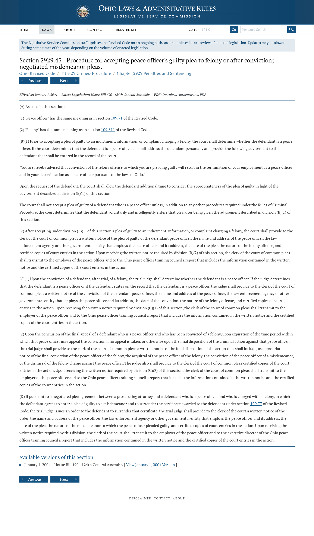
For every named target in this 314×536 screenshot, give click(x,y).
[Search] (291, 29)
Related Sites (128, 29)
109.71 (117, 118)
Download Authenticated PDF (184, 94)
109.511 (108, 129)
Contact (95, 29)
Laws (47, 29)
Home (25, 29)
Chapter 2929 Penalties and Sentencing (154, 73)
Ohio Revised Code (37, 73)
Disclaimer (140, 498)
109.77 (256, 403)
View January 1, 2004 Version (150, 464)
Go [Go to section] (234, 29)
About (69, 29)
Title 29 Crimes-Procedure (86, 73)
